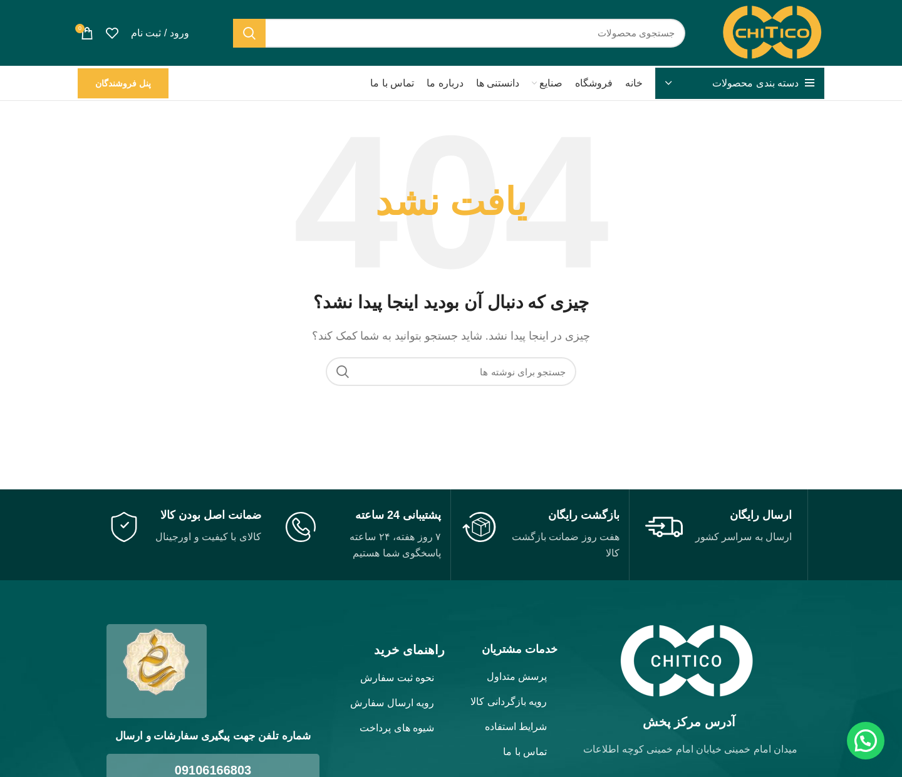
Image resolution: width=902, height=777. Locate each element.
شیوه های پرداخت (397, 727)
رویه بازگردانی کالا (508, 701)
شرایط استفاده (516, 726)
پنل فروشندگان (123, 83)
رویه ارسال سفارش (392, 702)
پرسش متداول (517, 676)
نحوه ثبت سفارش (397, 677)
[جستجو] (459, 33)
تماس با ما (525, 751)
